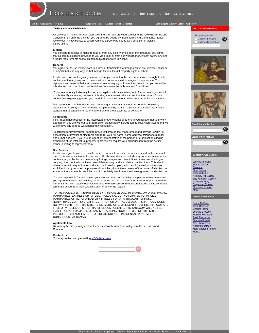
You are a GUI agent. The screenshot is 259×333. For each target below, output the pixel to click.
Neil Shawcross (201, 223)
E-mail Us (167, 331)
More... (196, 190)
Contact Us (46, 23)
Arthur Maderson (202, 226)
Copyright (109, 331)
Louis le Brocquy (202, 211)
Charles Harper (201, 209)
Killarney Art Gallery (203, 176)
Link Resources (183, 331)
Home (35, 23)
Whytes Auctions (202, 161)
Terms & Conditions (137, 331)
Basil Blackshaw (201, 217)
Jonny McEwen (201, 203)
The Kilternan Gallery (204, 178)
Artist (118, 23)
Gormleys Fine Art (202, 187)
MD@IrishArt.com (101, 238)
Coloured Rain (200, 173)
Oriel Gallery (199, 170)
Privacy (120, 331)
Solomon (197, 167)
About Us (155, 331)
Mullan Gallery (200, 164)
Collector (127, 23)
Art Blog (58, 23)
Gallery (109, 23)
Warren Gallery (201, 181)
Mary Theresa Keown (204, 228)
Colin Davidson (201, 206)
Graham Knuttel (201, 220)
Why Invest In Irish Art (90, 331)
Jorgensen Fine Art (203, 184)
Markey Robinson (202, 214)
